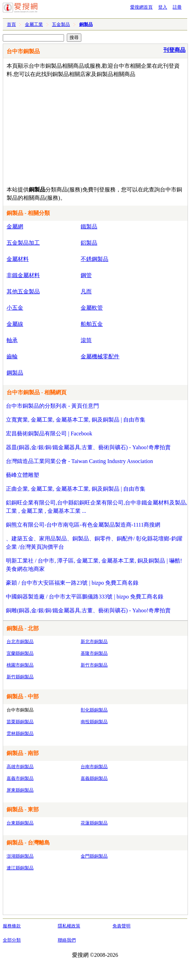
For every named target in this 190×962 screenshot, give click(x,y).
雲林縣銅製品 (20, 733)
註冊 (177, 7)
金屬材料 (18, 259)
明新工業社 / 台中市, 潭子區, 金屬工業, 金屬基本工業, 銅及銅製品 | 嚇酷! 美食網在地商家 (94, 565)
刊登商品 (174, 50)
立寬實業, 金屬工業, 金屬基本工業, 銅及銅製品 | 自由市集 (75, 420)
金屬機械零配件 (100, 356)
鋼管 (86, 275)
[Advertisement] (90, 130)
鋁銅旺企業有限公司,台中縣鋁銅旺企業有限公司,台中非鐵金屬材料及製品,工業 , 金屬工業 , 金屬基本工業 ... (96, 507)
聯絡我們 (67, 940)
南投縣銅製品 (94, 721)
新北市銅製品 (94, 641)
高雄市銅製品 (20, 766)
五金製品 (61, 24)
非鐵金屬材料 (23, 275)
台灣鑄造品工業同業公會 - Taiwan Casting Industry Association (79, 461)
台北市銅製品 (20, 641)
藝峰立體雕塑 (22, 475)
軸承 (12, 340)
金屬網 (15, 226)
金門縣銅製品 (94, 856)
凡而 (86, 291)
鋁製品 (89, 243)
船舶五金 (92, 324)
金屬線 (15, 324)
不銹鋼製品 (94, 259)
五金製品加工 (23, 243)
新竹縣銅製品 (20, 676)
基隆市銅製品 (94, 653)
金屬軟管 (92, 308)
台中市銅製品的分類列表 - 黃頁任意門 (52, 406)
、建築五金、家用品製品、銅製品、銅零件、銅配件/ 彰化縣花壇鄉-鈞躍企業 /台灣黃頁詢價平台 (94, 543)
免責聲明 (121, 925)
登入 (162, 7)
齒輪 (12, 356)
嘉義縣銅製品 (94, 778)
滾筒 (86, 340)
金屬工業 (34, 24)
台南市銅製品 (94, 766)
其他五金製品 (23, 291)
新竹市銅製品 (94, 665)
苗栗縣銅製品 (20, 721)
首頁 (11, 24)
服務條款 (12, 925)
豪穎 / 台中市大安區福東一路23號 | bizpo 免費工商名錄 (72, 583)
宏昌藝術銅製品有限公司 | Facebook (49, 433)
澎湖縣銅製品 (20, 856)
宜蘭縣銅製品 (20, 653)
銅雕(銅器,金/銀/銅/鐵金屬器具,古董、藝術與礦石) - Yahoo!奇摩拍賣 (88, 610)
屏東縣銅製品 (20, 790)
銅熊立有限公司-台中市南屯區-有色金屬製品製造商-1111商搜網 (83, 525)
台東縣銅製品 (20, 823)
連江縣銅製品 (20, 867)
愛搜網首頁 (141, 7)
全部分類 (12, 940)
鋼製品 (15, 373)
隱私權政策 (69, 925)
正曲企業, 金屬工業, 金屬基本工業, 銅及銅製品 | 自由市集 (75, 489)
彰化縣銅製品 (94, 710)
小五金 (15, 308)
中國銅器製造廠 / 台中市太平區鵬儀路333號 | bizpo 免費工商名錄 (84, 597)
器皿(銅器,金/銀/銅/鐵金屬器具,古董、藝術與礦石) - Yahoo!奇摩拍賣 (88, 447)
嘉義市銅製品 (20, 778)
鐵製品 (89, 226)
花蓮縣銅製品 (94, 823)
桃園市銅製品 (20, 665)
